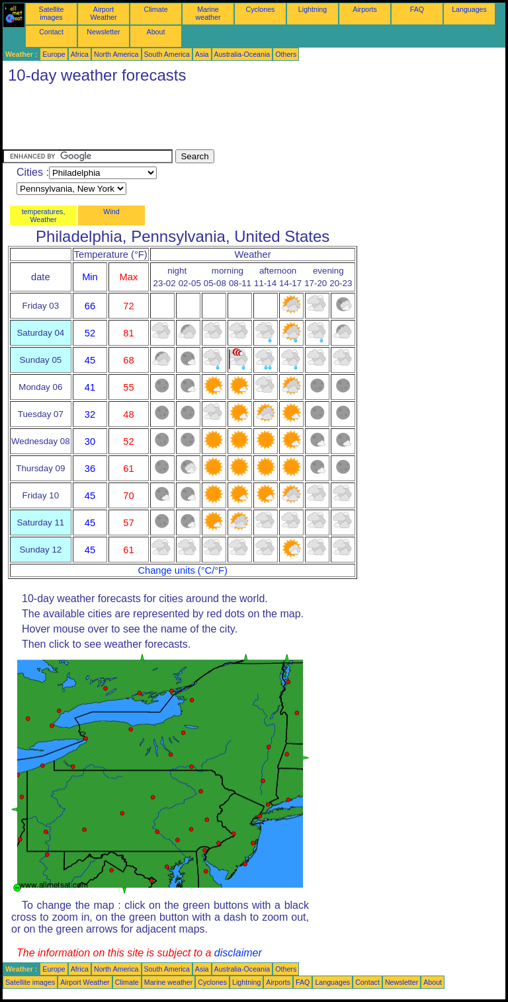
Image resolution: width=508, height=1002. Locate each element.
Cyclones (260, 9)
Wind (111, 211)
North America (116, 54)
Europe (53, 54)
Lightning (312, 9)
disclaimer (238, 952)
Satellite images (51, 13)
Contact (51, 32)
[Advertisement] (243, 119)
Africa (80, 54)
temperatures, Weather (43, 215)
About (156, 32)
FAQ (417, 9)
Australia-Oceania (242, 54)
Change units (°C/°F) (183, 570)
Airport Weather (103, 13)
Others (285, 54)
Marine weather (208, 13)
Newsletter (103, 32)
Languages (469, 9)
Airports (365, 9)
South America (167, 54)
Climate (155, 9)
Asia (202, 54)
